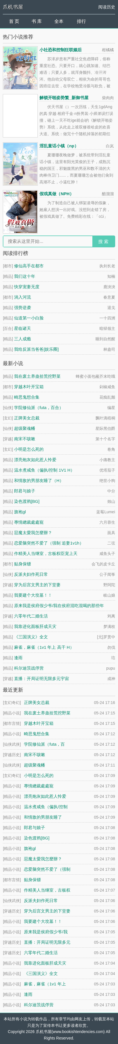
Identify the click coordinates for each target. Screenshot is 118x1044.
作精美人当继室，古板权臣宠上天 (45, 553)
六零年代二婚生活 (31, 616)
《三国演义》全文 (31, 636)
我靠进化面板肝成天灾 (35, 626)
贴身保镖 (22, 563)
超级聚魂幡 (24, 428)
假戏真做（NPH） (56, 193)
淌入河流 (22, 297)
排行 (81, 21)
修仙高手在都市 (29, 265)
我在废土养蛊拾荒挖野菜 (37, 376)
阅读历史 (106, 7)
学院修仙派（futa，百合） (38, 407)
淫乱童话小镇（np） (58, 145)
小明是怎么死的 (29, 449)
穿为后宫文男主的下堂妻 (37, 584)
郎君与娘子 (24, 490)
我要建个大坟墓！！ (33, 595)
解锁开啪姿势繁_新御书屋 (63, 97)
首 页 (14, 21)
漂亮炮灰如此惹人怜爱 (35, 459)
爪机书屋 (13, 7)
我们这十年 (24, 276)
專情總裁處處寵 (29, 522)
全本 (58, 21)
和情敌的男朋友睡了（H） (39, 480)
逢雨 (18, 657)
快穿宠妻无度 (26, 286)
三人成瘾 (22, 338)
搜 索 (103, 241)
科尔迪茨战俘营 (29, 668)
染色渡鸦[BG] (26, 501)
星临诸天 (22, 328)
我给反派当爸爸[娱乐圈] (36, 349)
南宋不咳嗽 (24, 438)
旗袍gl (20, 511)
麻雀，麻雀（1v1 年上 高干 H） (44, 647)
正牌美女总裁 (26, 418)
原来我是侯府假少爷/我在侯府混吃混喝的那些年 (59, 605)
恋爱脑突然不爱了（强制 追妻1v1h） (49, 543)
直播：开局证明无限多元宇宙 (41, 678)
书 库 (37, 21)
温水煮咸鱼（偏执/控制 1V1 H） (44, 470)
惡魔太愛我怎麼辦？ (33, 532)
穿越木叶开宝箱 (29, 386)
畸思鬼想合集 (26, 397)
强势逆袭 (22, 307)
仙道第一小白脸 (29, 318)
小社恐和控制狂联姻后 (60, 49)
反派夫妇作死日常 (31, 574)
